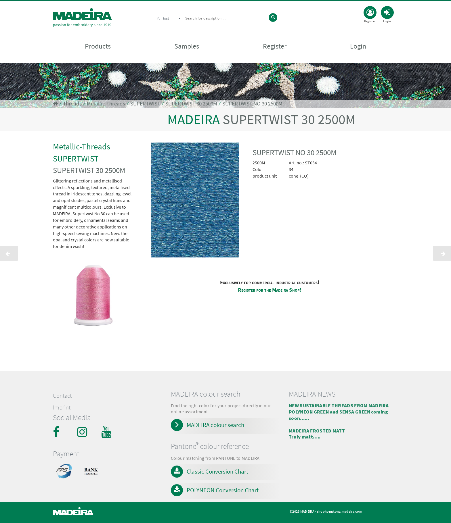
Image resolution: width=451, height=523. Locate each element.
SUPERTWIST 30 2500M (191, 103)
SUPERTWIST (145, 103)
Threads (72, 103)
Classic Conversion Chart (217, 471)
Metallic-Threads (106, 103)
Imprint (61, 407)
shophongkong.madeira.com (339, 511)
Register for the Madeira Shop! (269, 290)
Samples (186, 46)
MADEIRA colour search (215, 425)
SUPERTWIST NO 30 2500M (252, 103)
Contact (62, 395)
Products (98, 46)
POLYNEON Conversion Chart (223, 490)
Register (274, 46)
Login (358, 46)
